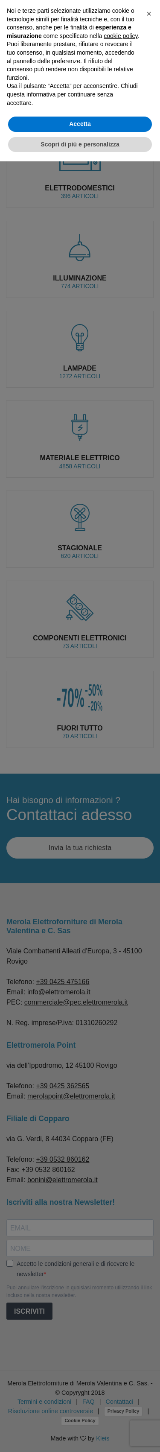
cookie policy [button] (120, 35)
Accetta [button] (80, 123)
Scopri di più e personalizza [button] (80, 144)
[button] (149, 13)
